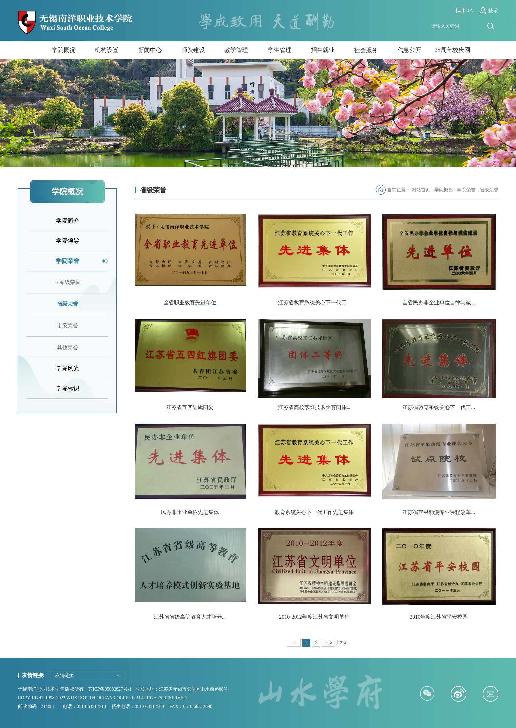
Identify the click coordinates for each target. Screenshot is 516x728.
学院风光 (67, 368)
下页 (328, 641)
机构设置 (106, 50)
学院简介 (67, 220)
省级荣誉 (67, 304)
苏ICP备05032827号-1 (109, 688)
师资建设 (193, 50)
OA (464, 11)
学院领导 (67, 241)
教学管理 (236, 50)
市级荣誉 (67, 325)
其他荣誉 (67, 347)
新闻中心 (150, 50)
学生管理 (280, 50)
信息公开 (409, 50)
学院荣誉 (67, 261)
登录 (489, 10)
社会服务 (366, 50)
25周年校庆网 (452, 50)
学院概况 (63, 50)
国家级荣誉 (67, 282)
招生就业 (323, 50)
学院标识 (67, 388)
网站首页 (421, 189)
